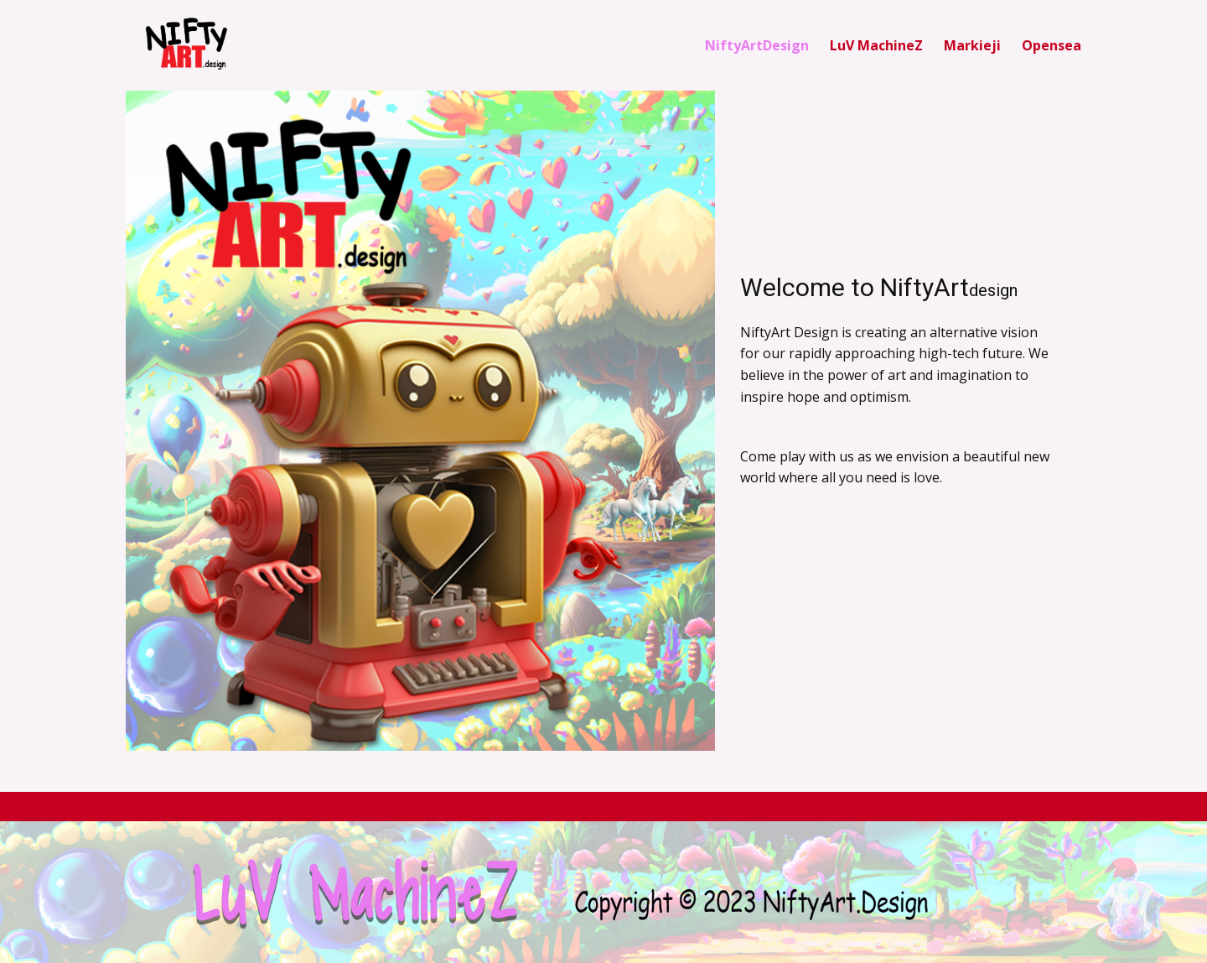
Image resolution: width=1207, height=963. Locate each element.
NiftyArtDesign (757, 45)
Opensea (1051, 45)
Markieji (972, 45)
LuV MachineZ (876, 45)
